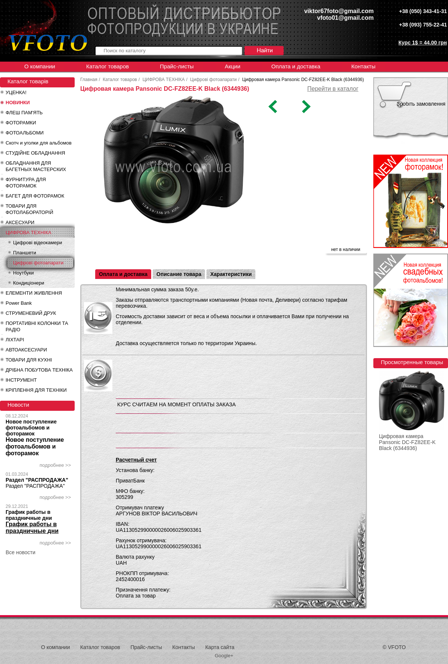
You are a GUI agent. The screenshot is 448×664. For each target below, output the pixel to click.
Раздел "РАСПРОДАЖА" (37, 480)
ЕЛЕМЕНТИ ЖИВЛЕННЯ (34, 293)
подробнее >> (55, 465)
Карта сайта (219, 647)
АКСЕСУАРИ (20, 222)
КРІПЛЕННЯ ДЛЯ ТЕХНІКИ (36, 390)
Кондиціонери (28, 283)
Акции (232, 66)
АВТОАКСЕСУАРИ (26, 350)
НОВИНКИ (18, 102)
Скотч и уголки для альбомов (39, 143)
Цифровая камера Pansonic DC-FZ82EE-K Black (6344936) (407, 442)
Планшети (24, 252)
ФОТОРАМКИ (21, 122)
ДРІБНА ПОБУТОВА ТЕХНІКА (39, 370)
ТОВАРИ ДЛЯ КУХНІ (29, 360)
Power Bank (19, 303)
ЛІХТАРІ (15, 339)
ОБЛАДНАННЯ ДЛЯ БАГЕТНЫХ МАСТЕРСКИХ (36, 166)
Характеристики (231, 274)
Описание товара (178, 274)
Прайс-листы (177, 66)
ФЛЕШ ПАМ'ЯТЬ (24, 112)
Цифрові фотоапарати (38, 263)
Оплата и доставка (295, 66)
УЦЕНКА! (16, 92)
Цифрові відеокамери (37, 242)
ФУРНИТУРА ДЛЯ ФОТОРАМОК (26, 183)
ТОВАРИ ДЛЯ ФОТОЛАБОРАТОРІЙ (29, 209)
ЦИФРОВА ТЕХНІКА (28, 232)
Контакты (363, 66)
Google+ (224, 655)
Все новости (20, 552)
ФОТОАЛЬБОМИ (25, 133)
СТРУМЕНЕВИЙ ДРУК (31, 313)
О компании (39, 66)
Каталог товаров (107, 66)
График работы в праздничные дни (29, 515)
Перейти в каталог (332, 89)
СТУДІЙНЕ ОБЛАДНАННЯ (35, 153)
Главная (88, 79)
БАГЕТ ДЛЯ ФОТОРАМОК (35, 196)
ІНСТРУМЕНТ (21, 380)
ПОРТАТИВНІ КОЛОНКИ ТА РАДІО (37, 326)
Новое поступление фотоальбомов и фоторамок (31, 428)
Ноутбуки (23, 273)
